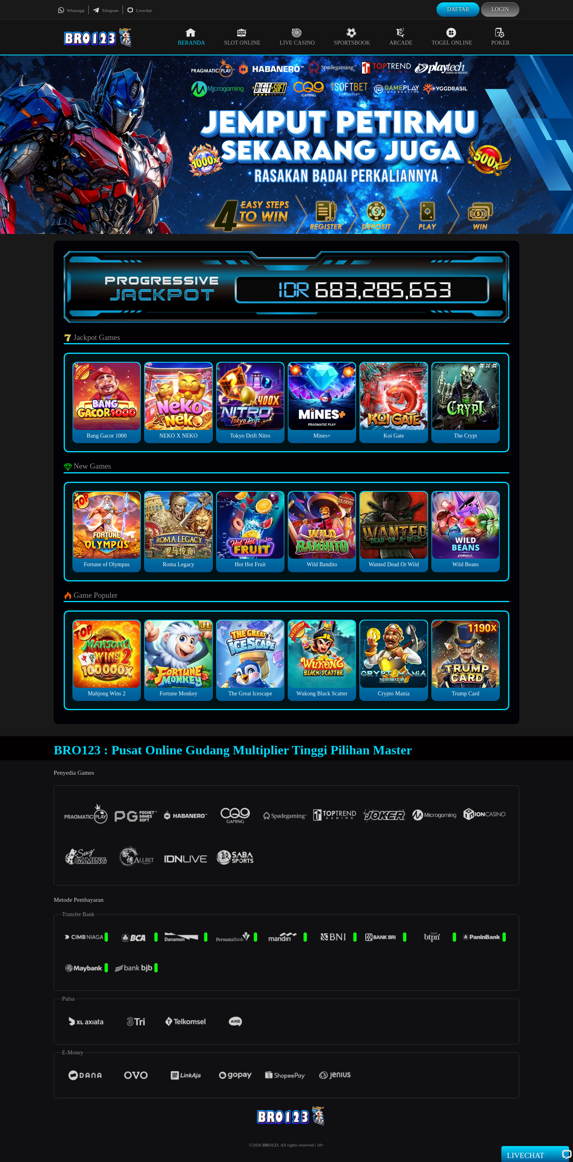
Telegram (106, 10)
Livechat (139, 10)
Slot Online (242, 36)
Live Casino (297, 36)
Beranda (191, 36)
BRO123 (271, 1144)
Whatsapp (71, 10)
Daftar (458, 9)
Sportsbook (352, 36)
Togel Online (452, 36)
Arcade (401, 36)
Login (500, 9)
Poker (500, 36)
